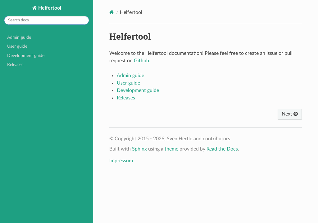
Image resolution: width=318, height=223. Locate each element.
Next (290, 114)
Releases (15, 64)
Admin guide (19, 37)
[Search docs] (46, 20)
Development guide (25, 55)
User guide (17, 46)
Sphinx (139, 148)
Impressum (121, 160)
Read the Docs (222, 148)
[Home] (111, 12)
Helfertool (49, 8)
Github (141, 60)
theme (171, 148)
